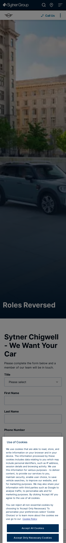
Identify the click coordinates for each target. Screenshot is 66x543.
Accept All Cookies (33, 533)
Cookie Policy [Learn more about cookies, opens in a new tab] (30, 524)
